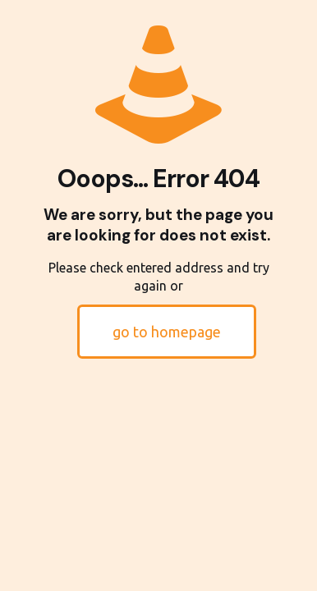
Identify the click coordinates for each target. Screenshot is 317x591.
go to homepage (167, 331)
